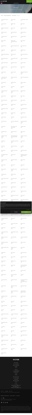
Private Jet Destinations (7, 15)
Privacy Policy (18, 395)
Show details (28, 209)
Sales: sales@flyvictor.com (16, 386)
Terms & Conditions (12, 395)
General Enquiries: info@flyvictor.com (16, 385)
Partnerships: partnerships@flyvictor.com (16, 387)
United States (14, 15)
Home (2, 15)
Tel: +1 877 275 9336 (16, 378)
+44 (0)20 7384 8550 (15, 3)
